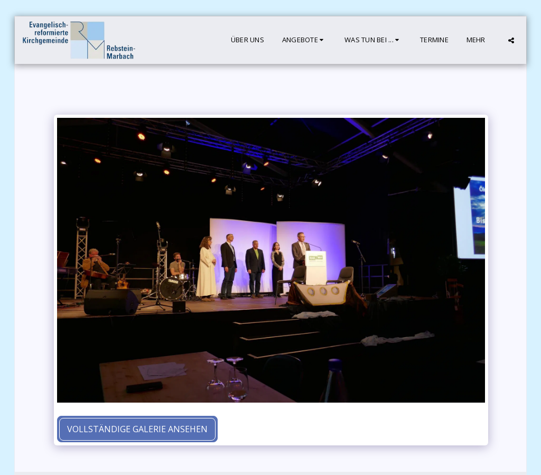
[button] (304, 40)
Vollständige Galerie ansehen (137, 429)
